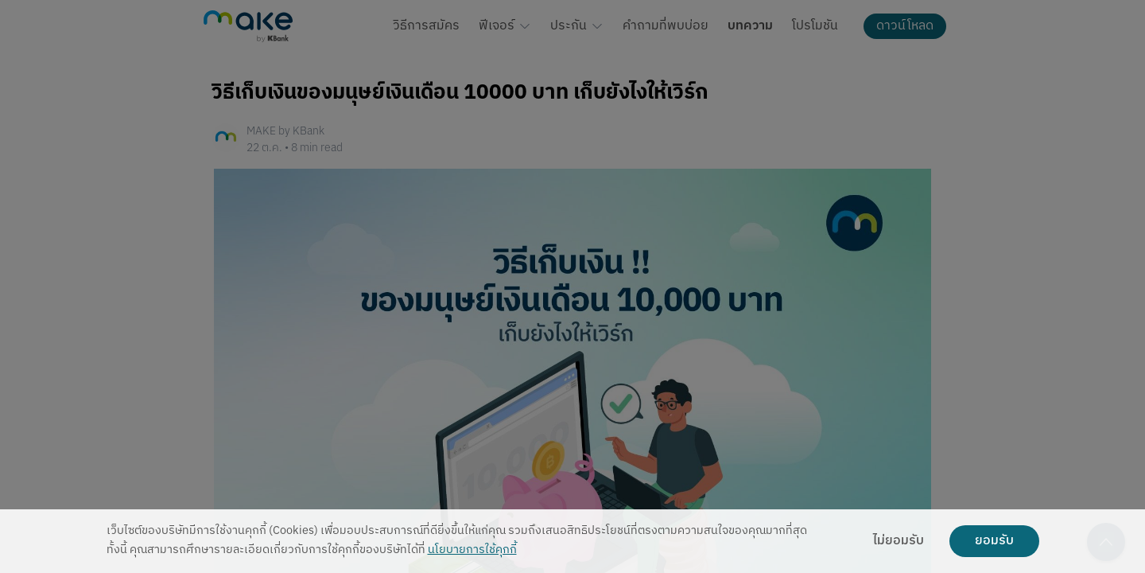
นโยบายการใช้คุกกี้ (472, 550)
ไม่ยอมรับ (898, 541)
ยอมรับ (994, 541)
